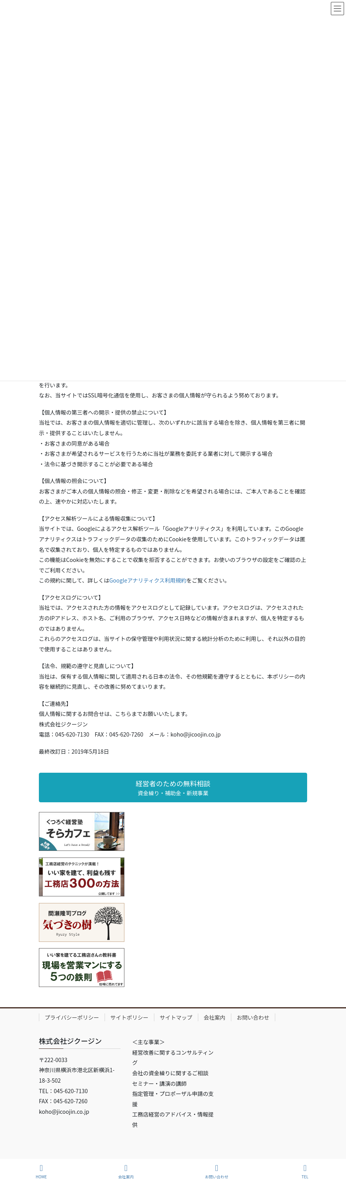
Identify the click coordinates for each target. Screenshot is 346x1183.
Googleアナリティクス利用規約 (148, 580)
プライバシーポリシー (72, 1017)
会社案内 (214, 1017)
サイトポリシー (129, 1017)
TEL (305, 1171)
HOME (41, 1171)
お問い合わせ (253, 1017)
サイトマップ (176, 1017)
